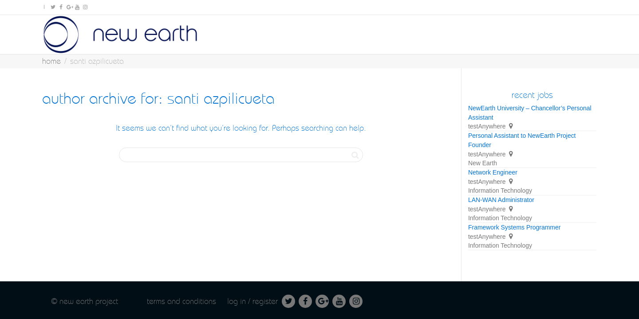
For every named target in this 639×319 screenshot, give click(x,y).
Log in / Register (252, 301)
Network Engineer (492, 172)
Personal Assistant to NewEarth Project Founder (522, 140)
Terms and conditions (181, 301)
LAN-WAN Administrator (501, 199)
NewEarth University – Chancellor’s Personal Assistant (530, 113)
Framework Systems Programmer (514, 227)
